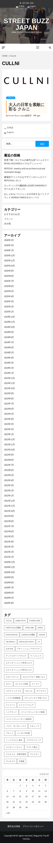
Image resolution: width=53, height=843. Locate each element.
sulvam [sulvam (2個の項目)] (42, 634)
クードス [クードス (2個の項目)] (35, 684)
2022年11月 (9, 444)
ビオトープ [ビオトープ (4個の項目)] (34, 726)
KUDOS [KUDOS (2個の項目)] (40, 627)
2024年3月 (9, 362)
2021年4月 (9, 541)
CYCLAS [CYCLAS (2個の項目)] (9, 620)
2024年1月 (9, 372)
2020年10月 (9, 572)
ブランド (11, 98)
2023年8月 (9, 398)
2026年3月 (9, 240)
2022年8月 (9, 459)
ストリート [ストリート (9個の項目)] (10, 705)
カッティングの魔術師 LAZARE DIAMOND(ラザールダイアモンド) (25, 187)
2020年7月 (9, 587)
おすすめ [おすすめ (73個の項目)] (9, 649)
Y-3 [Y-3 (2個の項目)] (39, 641)
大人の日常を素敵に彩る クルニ (27, 106)
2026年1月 (9, 250)
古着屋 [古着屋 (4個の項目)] (21, 761)
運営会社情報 (13, 826)
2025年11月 (9, 260)
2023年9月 (9, 393)
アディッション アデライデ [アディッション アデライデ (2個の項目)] (28, 649)
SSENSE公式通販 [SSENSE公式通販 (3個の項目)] (28, 634)
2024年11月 (9, 321)
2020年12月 (9, 562)
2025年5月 (9, 291)
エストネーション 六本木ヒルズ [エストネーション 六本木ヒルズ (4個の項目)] (19, 663)
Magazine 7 (39, 835)
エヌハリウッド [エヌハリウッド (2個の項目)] (12, 677)
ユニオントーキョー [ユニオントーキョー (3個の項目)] (14, 747)
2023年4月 (9, 419)
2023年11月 (9, 383)
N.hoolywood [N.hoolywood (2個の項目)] (12, 634)
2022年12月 (9, 439)
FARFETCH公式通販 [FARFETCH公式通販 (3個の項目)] (13, 627)
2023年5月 (9, 413)
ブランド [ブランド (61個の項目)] (9, 733)
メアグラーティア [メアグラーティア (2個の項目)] (33, 740)
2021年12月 (9, 500)
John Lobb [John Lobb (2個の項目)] (29, 627)
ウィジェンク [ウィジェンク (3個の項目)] (35, 656)
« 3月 (8, 813)
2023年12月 (9, 378)
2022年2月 (9, 490)
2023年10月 (9, 388)
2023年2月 (9, 429)
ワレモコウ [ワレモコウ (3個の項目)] (10, 761)
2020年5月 (9, 597)
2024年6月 (9, 347)
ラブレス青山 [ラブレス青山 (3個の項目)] (31, 747)
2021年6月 (9, 531)
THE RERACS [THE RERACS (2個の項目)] (10, 641)
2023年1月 (9, 434)
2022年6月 (9, 470)
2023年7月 (9, 403)
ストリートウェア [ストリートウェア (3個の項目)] (26, 705)
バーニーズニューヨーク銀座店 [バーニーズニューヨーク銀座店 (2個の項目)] (19, 719)
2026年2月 (9, 245)
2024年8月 (9, 337)
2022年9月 (9, 454)
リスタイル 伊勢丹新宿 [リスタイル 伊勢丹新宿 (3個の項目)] (16, 754)
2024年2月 (9, 367)
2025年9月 (9, 270)
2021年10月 (9, 510)
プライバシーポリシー (33, 826)
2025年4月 (9, 296)
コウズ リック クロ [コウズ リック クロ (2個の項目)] (13, 691)
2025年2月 (9, 306)
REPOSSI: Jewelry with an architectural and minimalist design (24, 170)
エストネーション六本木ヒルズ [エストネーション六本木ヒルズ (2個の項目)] (19, 670)
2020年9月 (9, 577)
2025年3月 (9, 301)
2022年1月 (9, 495)
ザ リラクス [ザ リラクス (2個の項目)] (41, 691)
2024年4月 (9, 357)
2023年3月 (9, 424)
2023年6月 (9, 408)
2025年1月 (9, 311)
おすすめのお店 (12, 214)
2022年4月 (9, 480)
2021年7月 (9, 526)
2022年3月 (9, 485)
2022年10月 (9, 449)
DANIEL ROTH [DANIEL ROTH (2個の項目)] (21, 620)
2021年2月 (9, 551)
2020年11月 (9, 567)
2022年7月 (9, 464)
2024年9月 (9, 332)
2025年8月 (9, 275)
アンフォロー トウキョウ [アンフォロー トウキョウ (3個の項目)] (16, 656)
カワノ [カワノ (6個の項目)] (8, 684)
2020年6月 (9, 592)
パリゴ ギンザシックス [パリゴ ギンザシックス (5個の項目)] (16, 726)
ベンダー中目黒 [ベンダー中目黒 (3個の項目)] (23, 733)
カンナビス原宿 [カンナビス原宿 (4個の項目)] (21, 684)
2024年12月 (9, 316)
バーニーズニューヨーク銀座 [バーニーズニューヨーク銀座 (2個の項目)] (33, 712)
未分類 (7, 223)
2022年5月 (9, 475)
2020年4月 (9, 602)
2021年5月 (9, 536)
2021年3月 (9, 546)
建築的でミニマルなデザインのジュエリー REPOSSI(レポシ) (25, 179)
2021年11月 (9, 505)
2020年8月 (9, 582)
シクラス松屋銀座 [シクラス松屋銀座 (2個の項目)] (13, 698)
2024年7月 (9, 342)
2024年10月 (9, 327)
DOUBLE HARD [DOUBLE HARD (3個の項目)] (34, 620)
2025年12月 (9, 255)
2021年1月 (9, 556)
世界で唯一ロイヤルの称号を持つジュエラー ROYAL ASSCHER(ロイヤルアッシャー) (26, 162)
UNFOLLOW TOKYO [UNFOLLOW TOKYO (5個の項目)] (26, 641)
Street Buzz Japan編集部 (20, 115)
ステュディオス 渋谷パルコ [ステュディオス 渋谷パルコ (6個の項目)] (35, 698)
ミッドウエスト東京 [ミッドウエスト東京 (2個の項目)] (14, 740)
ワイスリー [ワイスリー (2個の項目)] (34, 754)
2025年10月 (9, 265)
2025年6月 (9, 286)
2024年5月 (9, 352)
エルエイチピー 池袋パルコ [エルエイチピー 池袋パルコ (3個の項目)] (34, 677)
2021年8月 (9, 521)
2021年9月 (9, 516)
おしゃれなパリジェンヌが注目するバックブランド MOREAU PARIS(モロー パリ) (26, 196)
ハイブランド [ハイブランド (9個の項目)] (11, 712)
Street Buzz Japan (26, 24)
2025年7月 (9, 280)
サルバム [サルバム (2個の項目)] (29, 691)
